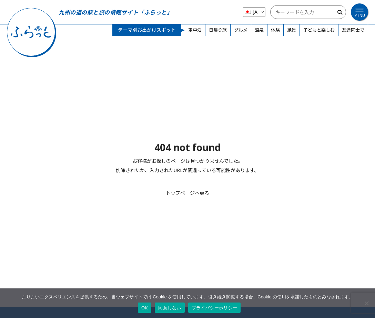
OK (144, 307)
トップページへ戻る (187, 193)
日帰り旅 (218, 30)
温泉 (259, 30)
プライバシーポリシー (214, 307)
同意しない (169, 307)
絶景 (291, 30)
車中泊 (195, 30)
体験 (275, 30)
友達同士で (353, 30)
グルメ (240, 30)
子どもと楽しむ (319, 30)
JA (250, 12)
